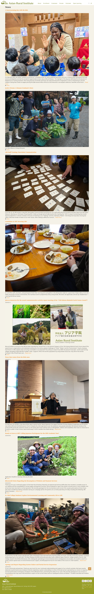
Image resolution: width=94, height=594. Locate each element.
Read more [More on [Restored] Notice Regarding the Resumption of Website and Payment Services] (19, 491)
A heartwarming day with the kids (16, 10)
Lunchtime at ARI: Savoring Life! (16, 221)
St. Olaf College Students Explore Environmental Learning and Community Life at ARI (33, 495)
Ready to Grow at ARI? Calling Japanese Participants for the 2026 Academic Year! (32, 433)
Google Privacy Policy (87, 586)
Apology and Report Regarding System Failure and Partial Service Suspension (31, 564)
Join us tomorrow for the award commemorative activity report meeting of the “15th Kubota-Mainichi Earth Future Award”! (46, 300)
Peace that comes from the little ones (17, 357)
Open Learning (77, 3)
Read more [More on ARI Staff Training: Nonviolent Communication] (58, 217)
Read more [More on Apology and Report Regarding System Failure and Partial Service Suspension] (9, 575)
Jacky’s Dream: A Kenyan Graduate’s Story (19, 88)
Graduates (54, 3)
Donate (61, 3)
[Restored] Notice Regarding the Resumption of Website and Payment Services (31, 481)
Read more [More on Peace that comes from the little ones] (58, 429)
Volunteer (68, 3)
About (39, 3)
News (8, 85)
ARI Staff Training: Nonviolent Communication (20, 152)
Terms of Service (88, 587)
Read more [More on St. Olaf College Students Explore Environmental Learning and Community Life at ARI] (83, 560)
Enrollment (46, 3)
